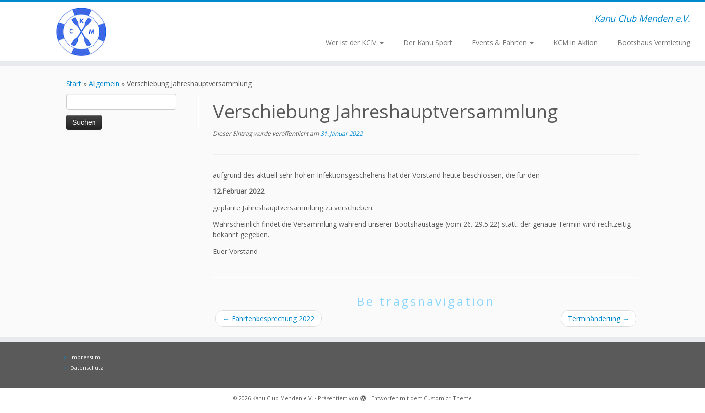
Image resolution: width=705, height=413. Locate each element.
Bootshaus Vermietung (653, 42)
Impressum (85, 357)
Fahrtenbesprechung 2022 (268, 318)
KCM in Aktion (575, 42)
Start (73, 83)
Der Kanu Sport (427, 42)
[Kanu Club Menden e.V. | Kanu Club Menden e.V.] (81, 31)
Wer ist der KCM (355, 42)
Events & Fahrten (503, 42)
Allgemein (104, 83)
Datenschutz (86, 367)
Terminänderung (598, 318)
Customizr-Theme (448, 398)
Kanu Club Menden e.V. (282, 398)
